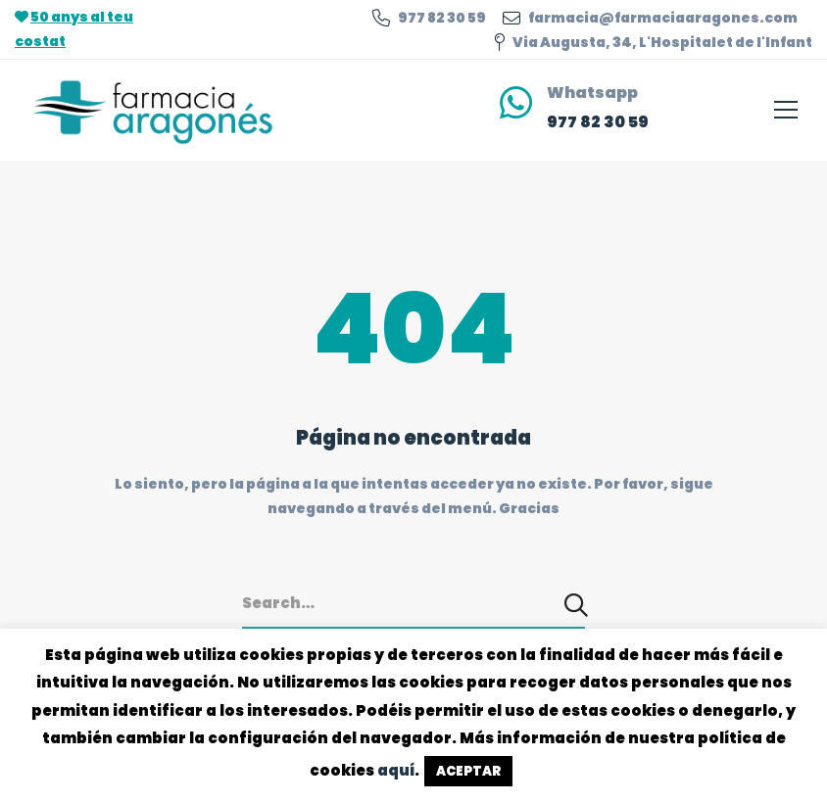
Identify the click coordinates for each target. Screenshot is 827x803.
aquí (395, 770)
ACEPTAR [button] (468, 771)
